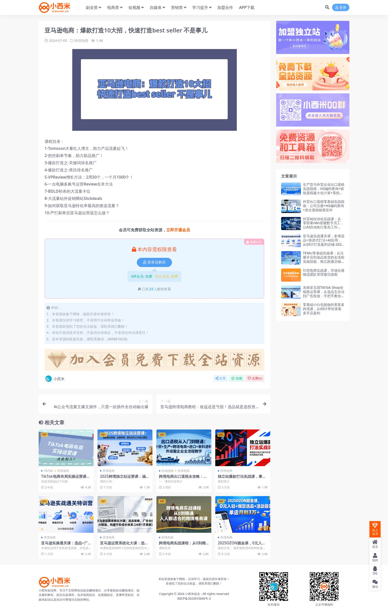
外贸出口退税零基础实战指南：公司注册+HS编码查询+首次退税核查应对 (323, 205)
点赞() (255, 378)
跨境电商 (81, 40)
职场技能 (167, 471)
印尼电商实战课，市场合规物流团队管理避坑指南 (323, 272)
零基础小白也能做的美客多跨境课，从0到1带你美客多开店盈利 (323, 308)
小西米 (55, 379)
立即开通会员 (178, 230)
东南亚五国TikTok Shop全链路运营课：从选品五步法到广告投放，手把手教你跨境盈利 (323, 293)
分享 (221, 378)
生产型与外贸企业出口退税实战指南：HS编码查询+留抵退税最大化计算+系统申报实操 (323, 190)
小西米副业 (192, 594)
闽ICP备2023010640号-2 (194, 598)
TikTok (48, 471)
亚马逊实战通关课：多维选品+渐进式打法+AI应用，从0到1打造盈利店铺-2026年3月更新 (323, 242)
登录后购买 (154, 262)
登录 (340, 7)
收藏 (236, 378)
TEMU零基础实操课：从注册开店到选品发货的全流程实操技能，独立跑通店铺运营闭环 (323, 259)
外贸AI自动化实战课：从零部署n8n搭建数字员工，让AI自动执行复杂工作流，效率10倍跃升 (323, 225)
